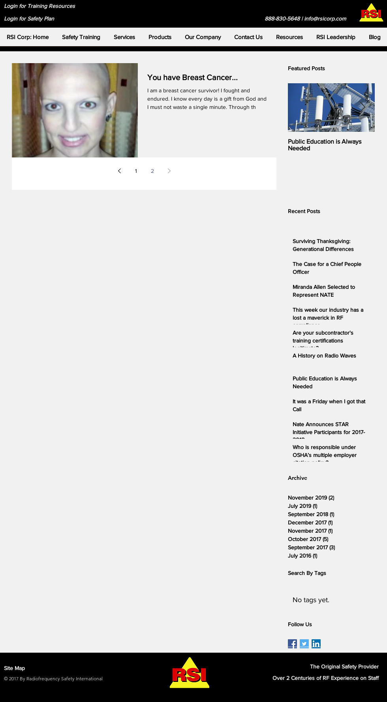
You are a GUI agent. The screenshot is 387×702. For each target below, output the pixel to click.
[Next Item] (362, 107)
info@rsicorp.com (325, 18)
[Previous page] (119, 171)
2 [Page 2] (152, 171)
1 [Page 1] (136, 171)
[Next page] (169, 171)
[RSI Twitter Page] (304, 643)
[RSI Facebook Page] (292, 643)
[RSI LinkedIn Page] (316, 643)
